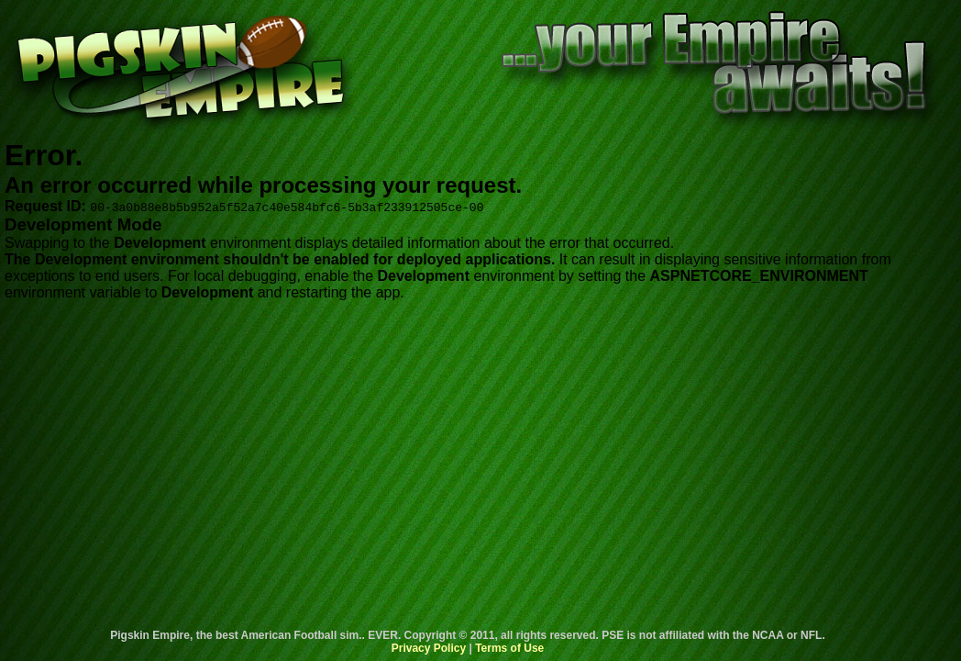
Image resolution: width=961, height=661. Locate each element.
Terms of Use (509, 648)
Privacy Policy (429, 648)
